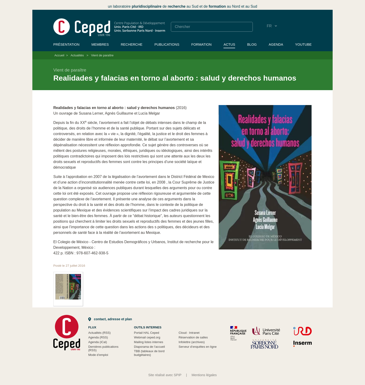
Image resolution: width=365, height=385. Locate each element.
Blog (252, 44)
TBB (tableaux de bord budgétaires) (149, 353)
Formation (201, 44)
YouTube (303, 44)
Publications (166, 44)
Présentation (66, 44)
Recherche (131, 44)
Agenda (276, 44)
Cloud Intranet (189, 332)
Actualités (77, 55)
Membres (100, 44)
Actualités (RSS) (99, 332)
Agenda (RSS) (98, 337)
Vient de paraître (102, 55)
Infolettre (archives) (192, 342)
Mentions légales (204, 375)
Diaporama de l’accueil (149, 346)
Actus (229, 44)
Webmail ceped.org (147, 337)
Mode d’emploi (98, 355)
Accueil (59, 55)
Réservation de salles (193, 337)
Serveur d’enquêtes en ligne (197, 346)
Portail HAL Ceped (146, 332)
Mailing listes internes (148, 342)
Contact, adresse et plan (110, 319)
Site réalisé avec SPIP (164, 375)
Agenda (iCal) (97, 342)
